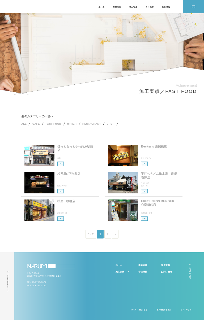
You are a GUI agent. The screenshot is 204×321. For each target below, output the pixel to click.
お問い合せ (166, 272)
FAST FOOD (56, 124)
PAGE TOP (190, 275)
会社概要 (150, 7)
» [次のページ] (115, 235)
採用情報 (166, 7)
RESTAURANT (97, 124)
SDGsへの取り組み (139, 311)
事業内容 (117, 7)
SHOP (118, 124)
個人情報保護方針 (164, 311)
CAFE (37, 124)
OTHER (76, 124)
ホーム (102, 7)
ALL (24, 124)
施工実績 (133, 7)
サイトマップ (186, 311)
